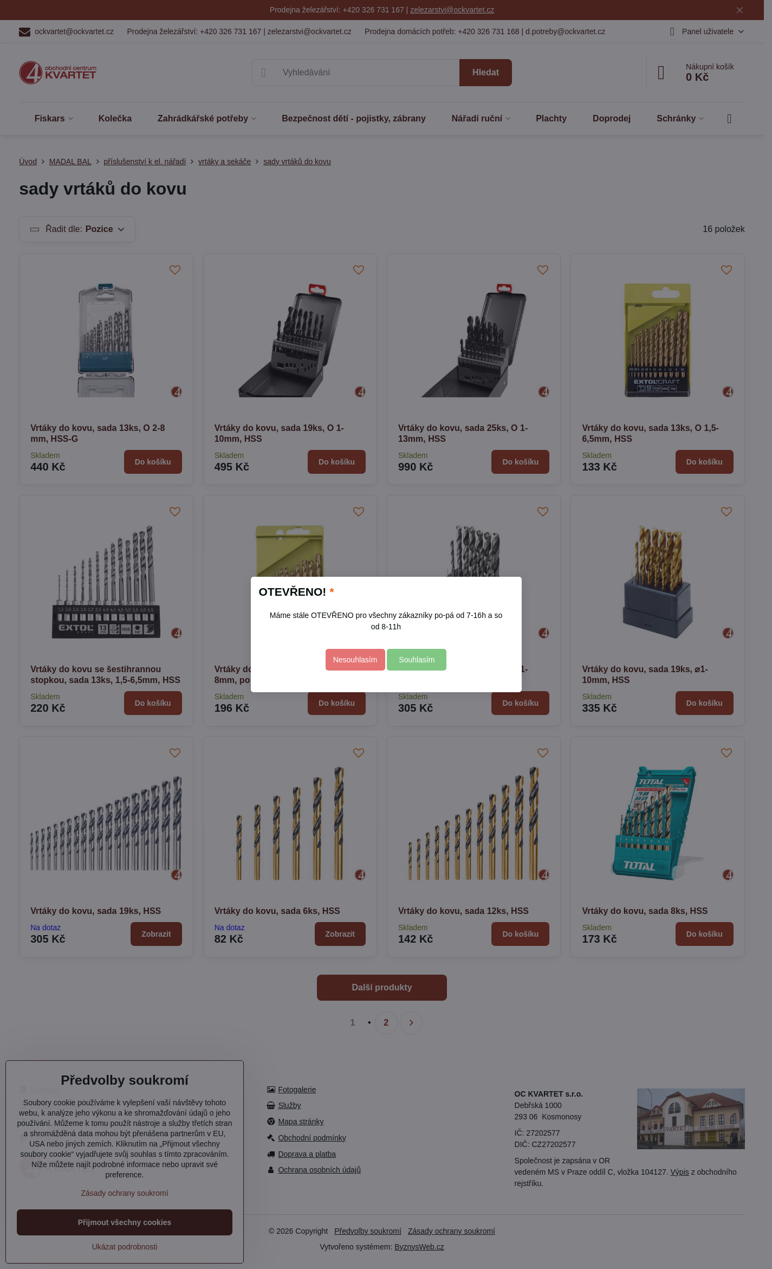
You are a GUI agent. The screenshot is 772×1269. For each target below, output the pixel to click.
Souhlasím (416, 659)
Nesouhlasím (355, 659)
